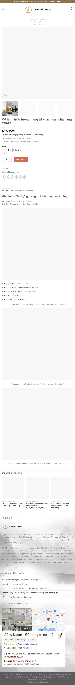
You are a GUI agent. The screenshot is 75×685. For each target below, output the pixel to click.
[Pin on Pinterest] (20, 177)
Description (5, 190)
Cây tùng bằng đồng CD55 (12, 503)
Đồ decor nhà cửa (40, 19)
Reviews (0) (31, 190)
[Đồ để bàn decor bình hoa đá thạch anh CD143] (37, 488)
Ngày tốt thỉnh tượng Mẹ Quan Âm (15, 584)
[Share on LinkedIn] (24, 177)
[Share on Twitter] (12, 177)
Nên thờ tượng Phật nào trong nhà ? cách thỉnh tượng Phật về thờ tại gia (30, 593)
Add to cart (20, 159)
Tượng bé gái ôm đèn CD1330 (15, 283)
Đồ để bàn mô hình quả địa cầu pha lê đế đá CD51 (61, 504)
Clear (3, 153)
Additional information (18, 190)
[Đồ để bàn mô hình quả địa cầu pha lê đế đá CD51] (62, 488)
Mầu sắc (4, 146)
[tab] (5, 190)
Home (31, 19)
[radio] (7, 150)
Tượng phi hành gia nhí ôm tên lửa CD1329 (21, 287)
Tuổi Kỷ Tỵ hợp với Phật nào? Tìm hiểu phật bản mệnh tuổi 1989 (27, 588)
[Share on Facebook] (8, 177)
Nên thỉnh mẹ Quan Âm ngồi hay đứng (17, 597)
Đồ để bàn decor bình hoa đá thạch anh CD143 (37, 504)
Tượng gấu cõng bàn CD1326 (15, 299)
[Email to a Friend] (16, 177)
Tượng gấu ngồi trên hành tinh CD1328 (19, 291)
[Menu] (3, 9)
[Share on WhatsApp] (4, 177)
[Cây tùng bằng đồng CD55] (13, 488)
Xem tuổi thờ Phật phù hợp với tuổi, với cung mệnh (21, 580)
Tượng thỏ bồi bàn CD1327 (14, 295)
